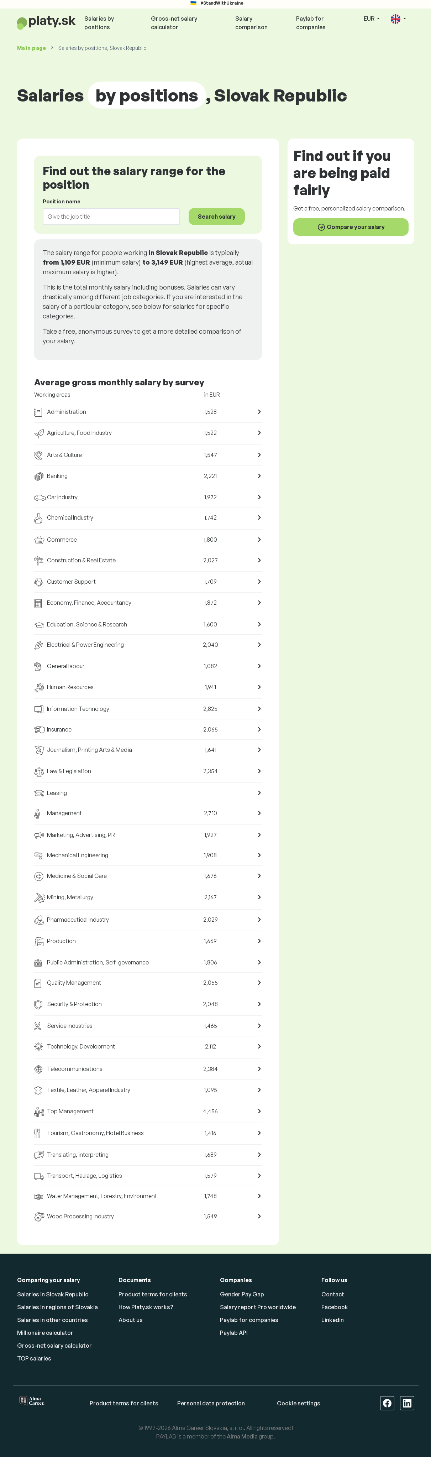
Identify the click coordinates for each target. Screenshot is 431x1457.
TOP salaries (34, 1358)
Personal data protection (211, 1403)
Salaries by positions (99, 23)
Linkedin (332, 1319)
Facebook (334, 1307)
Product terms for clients (153, 1294)
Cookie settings (298, 1403)
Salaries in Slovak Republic (52, 1294)
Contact (332, 1294)
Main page (31, 48)
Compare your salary (351, 227)
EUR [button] (369, 18)
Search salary (217, 216)
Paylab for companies (311, 23)
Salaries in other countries (52, 1319)
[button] (398, 19)
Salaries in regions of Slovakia (57, 1307)
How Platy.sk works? (146, 1307)
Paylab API (234, 1332)
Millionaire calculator (45, 1332)
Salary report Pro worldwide (258, 1307)
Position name (61, 201)
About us (131, 1319)
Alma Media (242, 1436)
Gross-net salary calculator (174, 23)
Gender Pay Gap (242, 1294)
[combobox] (107, 216)
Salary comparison (251, 23)
